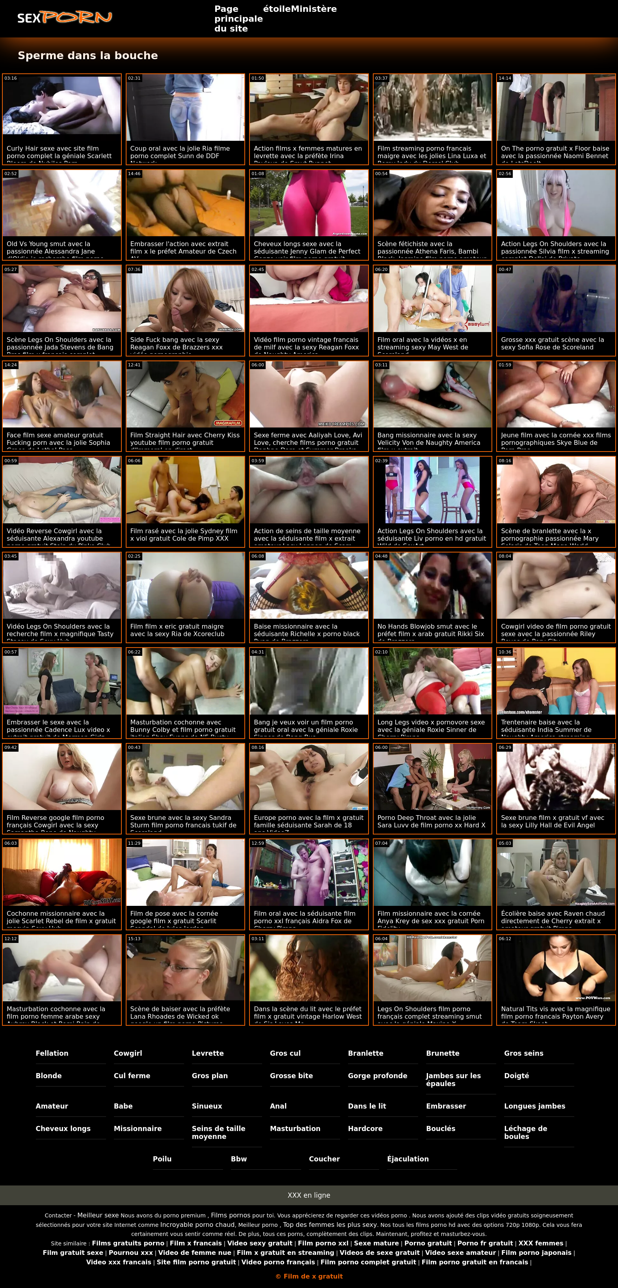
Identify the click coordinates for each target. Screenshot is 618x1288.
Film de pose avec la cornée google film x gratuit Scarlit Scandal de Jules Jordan (174, 921)
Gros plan (210, 1076)
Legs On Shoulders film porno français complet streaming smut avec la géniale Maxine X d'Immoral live (430, 1020)
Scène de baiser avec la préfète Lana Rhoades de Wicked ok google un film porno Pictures (180, 1016)
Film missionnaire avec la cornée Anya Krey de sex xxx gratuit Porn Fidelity (431, 921)
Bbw (239, 1159)
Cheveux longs (63, 1129)
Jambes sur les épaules (453, 1080)
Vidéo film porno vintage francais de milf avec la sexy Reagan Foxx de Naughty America (306, 347)
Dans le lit (367, 1106)
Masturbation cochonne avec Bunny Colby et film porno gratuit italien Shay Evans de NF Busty (183, 730)
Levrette (208, 1053)
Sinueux (207, 1106)
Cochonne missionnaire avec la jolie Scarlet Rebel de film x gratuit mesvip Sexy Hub (61, 921)
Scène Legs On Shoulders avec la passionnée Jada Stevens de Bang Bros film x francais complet (60, 347)
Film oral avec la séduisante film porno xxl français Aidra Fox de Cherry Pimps (305, 921)
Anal (278, 1106)
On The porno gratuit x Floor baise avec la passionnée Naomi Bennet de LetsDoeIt (555, 156)
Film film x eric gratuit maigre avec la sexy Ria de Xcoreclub (177, 630)
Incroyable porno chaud (197, 1224)
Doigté (516, 1076)
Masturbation (295, 1129)
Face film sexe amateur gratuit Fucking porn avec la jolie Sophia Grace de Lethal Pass (58, 442)
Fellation (52, 1053)
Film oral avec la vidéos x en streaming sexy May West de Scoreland (423, 347)
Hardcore (365, 1129)
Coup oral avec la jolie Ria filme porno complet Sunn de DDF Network (180, 156)
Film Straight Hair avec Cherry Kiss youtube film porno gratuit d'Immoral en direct (185, 442)
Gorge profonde (378, 1076)
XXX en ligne (309, 1195)
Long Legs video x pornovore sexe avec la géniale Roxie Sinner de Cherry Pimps (431, 730)
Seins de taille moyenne (219, 1133)
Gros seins (524, 1053)
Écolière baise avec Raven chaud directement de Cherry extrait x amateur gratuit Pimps (553, 921)
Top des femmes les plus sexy (330, 1224)
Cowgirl (128, 1053)
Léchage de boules (525, 1133)
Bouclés (440, 1129)
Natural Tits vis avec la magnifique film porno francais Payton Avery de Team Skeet (556, 1016)
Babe (123, 1106)
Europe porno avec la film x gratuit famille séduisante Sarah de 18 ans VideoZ (308, 825)
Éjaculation (408, 1159)
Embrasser (446, 1106)
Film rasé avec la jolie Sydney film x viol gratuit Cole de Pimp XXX (184, 534)
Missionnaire (138, 1129)
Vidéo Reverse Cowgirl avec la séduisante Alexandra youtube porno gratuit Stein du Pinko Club (59, 538)
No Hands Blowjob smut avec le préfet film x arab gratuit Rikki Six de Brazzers (431, 634)
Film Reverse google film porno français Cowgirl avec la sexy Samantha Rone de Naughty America (55, 829)
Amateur (52, 1106)
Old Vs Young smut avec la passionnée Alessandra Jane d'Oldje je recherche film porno (55, 251)
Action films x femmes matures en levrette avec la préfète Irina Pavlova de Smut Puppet (308, 156)
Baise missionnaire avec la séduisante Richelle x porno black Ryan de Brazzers (307, 634)
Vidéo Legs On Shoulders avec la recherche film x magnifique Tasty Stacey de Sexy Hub (60, 634)
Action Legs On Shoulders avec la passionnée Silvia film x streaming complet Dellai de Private (555, 251)
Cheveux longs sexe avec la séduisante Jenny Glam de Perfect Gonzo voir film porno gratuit (307, 251)
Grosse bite (291, 1076)
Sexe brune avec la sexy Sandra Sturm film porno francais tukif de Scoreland (183, 825)
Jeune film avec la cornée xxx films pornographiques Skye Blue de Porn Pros (556, 442)
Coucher (324, 1159)
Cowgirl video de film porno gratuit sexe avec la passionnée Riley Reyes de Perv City (556, 634)
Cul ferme (132, 1076)
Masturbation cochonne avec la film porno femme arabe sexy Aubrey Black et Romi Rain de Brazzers (56, 1020)
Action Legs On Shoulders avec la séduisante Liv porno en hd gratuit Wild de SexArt (432, 538)
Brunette (443, 1053)
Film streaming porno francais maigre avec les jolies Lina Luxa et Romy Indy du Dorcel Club (432, 156)
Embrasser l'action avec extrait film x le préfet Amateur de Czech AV (183, 251)
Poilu (162, 1159)
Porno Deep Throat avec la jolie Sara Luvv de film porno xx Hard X (432, 821)
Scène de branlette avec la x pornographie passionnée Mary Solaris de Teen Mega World (550, 538)
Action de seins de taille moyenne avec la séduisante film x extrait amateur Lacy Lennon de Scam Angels (307, 542)
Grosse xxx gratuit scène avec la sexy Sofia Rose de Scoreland (552, 343)
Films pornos (230, 1215)
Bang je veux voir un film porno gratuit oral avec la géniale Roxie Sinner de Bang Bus (306, 730)
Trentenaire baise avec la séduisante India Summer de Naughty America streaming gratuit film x (546, 734)
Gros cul (285, 1053)
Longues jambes (534, 1106)
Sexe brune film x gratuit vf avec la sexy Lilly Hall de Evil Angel (552, 821)
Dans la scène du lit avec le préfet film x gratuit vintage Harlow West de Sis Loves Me (308, 1016)
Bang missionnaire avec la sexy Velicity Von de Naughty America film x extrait (429, 442)
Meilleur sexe (98, 1215)
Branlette (365, 1053)
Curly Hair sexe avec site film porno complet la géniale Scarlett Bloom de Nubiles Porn (59, 156)
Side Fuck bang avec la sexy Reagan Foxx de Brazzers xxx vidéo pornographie (176, 347)
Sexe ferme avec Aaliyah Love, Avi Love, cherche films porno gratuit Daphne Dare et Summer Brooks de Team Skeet (308, 446)
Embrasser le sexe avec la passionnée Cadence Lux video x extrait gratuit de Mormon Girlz (58, 730)
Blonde (49, 1076)
